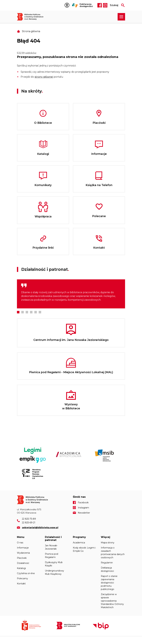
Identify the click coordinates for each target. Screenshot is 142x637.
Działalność (23, 563)
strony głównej (44, 76)
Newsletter (84, 512)
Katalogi (21, 568)
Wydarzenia (23, 552)
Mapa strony (107, 542)
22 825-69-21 (28, 522)
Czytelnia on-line (26, 573)
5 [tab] (35, 312)
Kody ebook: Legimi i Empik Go (84, 549)
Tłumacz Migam (75, 5)
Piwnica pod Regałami (51, 556)
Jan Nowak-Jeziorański (51, 547)
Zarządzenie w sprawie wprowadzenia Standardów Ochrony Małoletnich (112, 601)
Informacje (23, 547)
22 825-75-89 (29, 518)
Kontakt (21, 583)
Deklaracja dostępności (86, 5)
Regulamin (107, 562)
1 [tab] (18, 312)
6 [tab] (40, 312)
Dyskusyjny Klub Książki (54, 564)
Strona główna (31, 31)
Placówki (22, 558)
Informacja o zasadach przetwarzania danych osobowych (113, 552)
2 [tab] (22, 312)
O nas (20, 542)
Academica (79, 542)
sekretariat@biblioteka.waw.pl (40, 527)
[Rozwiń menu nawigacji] (121, 16)
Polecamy (22, 578)
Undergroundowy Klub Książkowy (54, 572)
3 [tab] (27, 312)
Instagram (105, 5)
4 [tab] (31, 312)
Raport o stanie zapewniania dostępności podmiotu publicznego (109, 583)
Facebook (99, 5)
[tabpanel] (71, 293)
